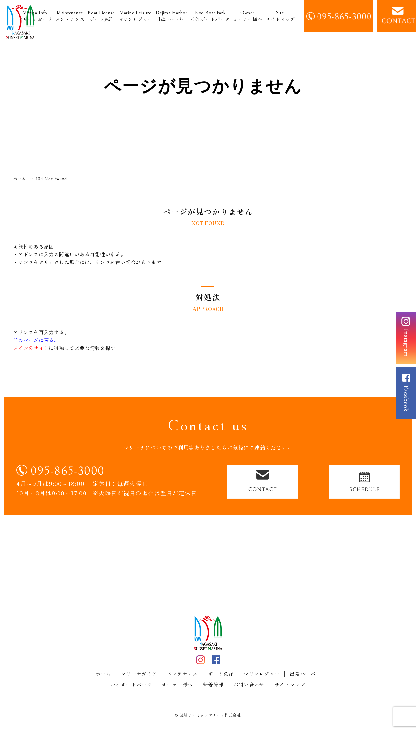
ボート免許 (101, 16)
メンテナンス (69, 16)
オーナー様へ (247, 16)
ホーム (103, 674)
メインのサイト (31, 347)
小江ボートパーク (210, 16)
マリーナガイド (35, 16)
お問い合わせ (248, 684)
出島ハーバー (172, 16)
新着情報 (213, 684)
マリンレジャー (135, 16)
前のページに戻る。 (36, 340)
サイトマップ (280, 16)
